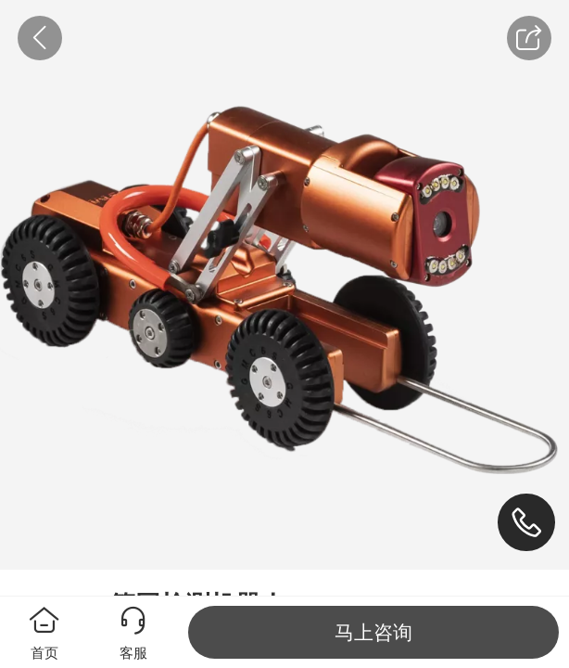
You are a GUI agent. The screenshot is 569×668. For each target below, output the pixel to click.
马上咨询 (373, 632)
